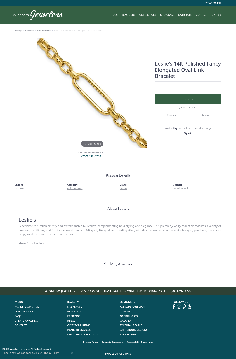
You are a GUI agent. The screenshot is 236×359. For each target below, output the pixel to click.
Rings (71, 320)
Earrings (73, 316)
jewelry (18, 30)
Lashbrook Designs (134, 330)
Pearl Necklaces (79, 330)
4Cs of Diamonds (27, 307)
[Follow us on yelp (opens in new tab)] (189, 306)
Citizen (125, 311)
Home (114, 15)
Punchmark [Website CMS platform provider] (125, 354)
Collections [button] (148, 15)
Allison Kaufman (132, 307)
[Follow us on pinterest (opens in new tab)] (184, 306)
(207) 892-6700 (91, 156)
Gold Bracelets (44, 30)
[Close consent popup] (72, 353)
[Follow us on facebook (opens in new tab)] (173, 306)
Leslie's (123, 188)
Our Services (24, 311)
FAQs (18, 316)
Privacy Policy (90, 342)
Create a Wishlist (27, 320)
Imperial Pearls (131, 325)
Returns (205, 115)
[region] (92, 93)
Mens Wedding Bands (82, 334)
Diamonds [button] (129, 15)
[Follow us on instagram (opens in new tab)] (179, 306)
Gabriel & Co (129, 316)
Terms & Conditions (112, 342)
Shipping (171, 115)
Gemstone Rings (78, 325)
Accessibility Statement (140, 342)
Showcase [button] (167, 15)
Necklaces (74, 307)
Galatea (125, 320)
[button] (212, 3)
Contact (202, 15)
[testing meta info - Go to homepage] (40, 15)
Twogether (128, 334)
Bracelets (29, 30)
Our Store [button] (185, 15)
